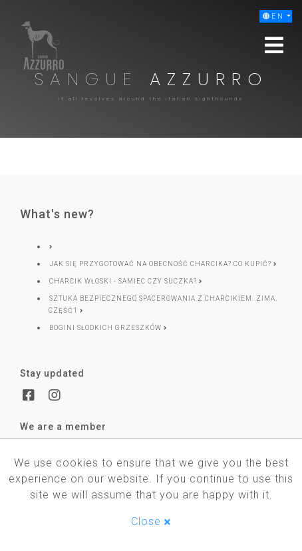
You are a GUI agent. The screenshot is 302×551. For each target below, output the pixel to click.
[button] (275, 16)
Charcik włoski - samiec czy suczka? (125, 281)
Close (151, 521)
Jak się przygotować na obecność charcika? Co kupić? (163, 264)
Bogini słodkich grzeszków (108, 327)
